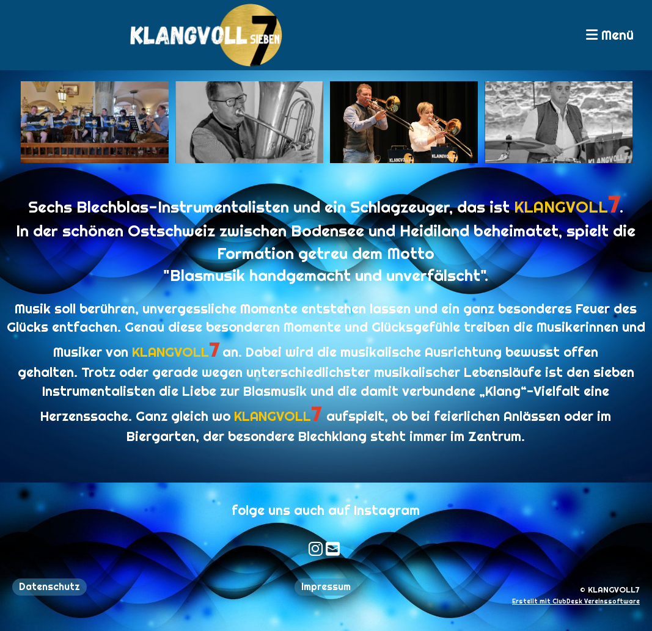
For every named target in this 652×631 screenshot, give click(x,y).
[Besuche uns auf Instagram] (294, 549)
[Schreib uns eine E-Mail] (311, 549)
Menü (610, 34)
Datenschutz (49, 586)
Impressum (326, 586)
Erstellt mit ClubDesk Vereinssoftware (576, 601)
